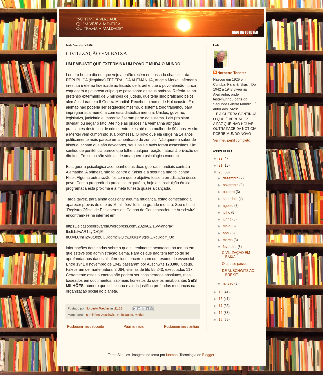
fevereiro (230, 247)
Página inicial (134, 326)
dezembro (231, 178)
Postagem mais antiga (181, 326)
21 (221, 165)
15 (221, 319)
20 (221, 172)
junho (227, 219)
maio (227, 226)
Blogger (208, 355)
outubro (229, 192)
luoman (172, 355)
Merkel (139, 315)
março (228, 240)
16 (221, 313)
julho (227, 212)
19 (221, 292)
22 (221, 158)
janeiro (228, 283)
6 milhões (93, 315)
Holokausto (125, 315)
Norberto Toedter (232, 73)
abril (226, 233)
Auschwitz (108, 315)
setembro (230, 199)
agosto (228, 206)
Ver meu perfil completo (231, 140)
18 (221, 299)
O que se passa (234, 264)
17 (221, 306)
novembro (231, 185)
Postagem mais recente (85, 326)
